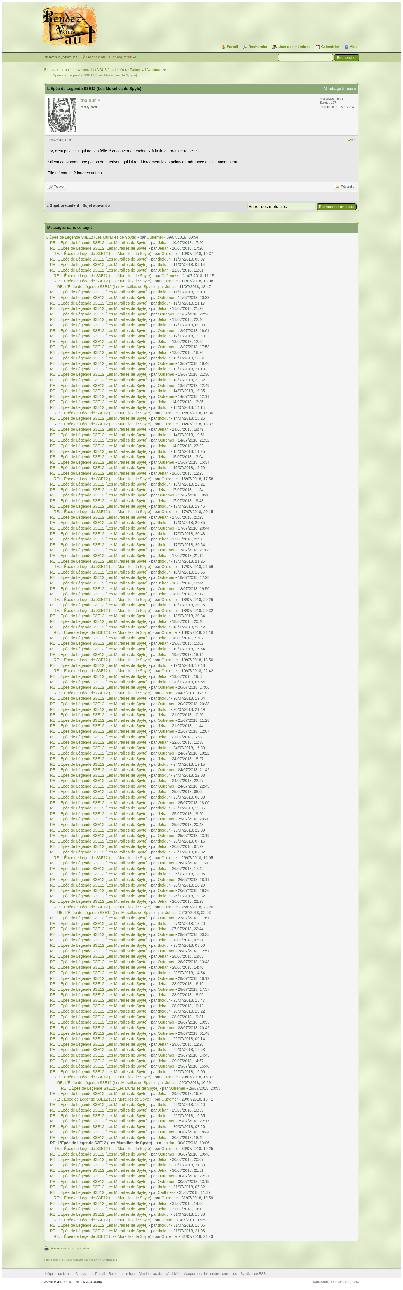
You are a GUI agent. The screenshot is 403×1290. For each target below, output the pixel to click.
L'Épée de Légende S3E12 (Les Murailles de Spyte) (91, 237)
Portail (232, 47)
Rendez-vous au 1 (57, 70)
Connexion (95, 57)
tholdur (164, 259)
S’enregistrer (120, 57)
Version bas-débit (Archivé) (159, 1274)
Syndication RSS (253, 1274)
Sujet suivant (95, 205)
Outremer (155, 237)
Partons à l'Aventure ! (146, 70)
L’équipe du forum (58, 1274)
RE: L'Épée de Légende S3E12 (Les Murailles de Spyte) (98, 242)
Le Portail (98, 1274)
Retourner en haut (122, 1274)
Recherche (258, 47)
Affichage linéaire (339, 88)
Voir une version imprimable (70, 1248)
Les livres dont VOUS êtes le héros (100, 70)
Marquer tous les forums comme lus (210, 1274)
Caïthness (170, 275)
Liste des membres (294, 47)
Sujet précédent (64, 205)
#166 (351, 140)
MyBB (58, 1282)
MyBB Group (92, 1282)
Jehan (163, 242)
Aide (353, 47)
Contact (81, 1274)
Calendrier (330, 47)
